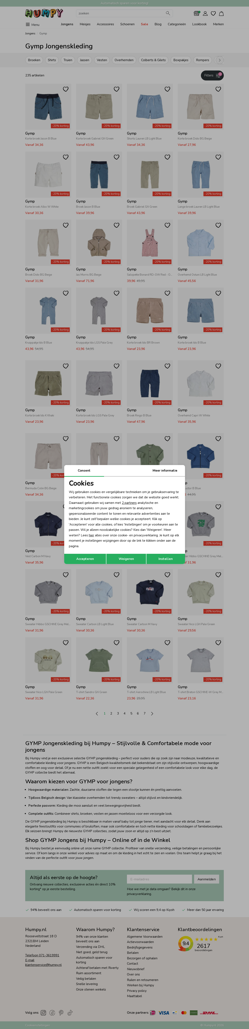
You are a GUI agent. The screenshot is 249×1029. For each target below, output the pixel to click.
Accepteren (85, 559)
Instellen (166, 559)
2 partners (129, 503)
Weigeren (126, 559)
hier (91, 535)
